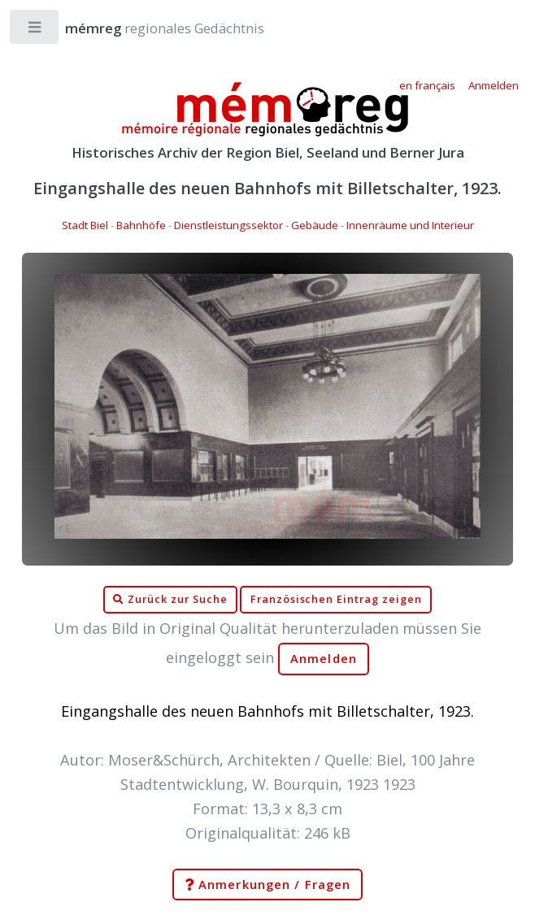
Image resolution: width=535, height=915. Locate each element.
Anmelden (323, 659)
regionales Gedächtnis (148, 28)
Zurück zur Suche (170, 599)
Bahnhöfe (141, 225)
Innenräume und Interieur (410, 225)
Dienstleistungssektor (228, 225)
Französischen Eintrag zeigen (336, 599)
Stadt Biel (85, 225)
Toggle (35, 30)
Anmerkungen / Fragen (267, 884)
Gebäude (314, 225)
